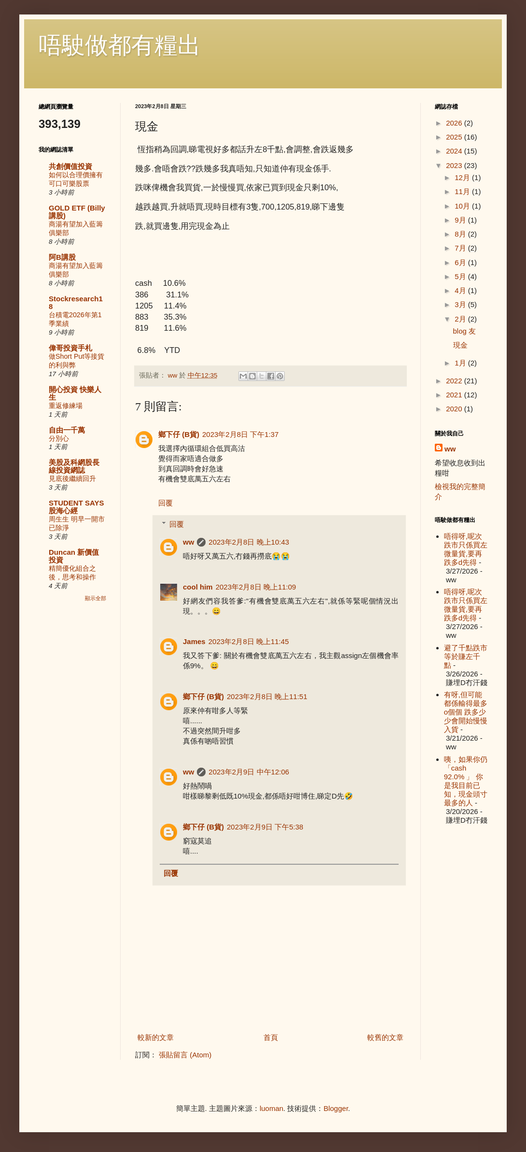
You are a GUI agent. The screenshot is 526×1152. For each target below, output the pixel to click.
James (194, 641)
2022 (455, 381)
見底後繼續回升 (72, 478)
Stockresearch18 (76, 302)
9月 (461, 220)
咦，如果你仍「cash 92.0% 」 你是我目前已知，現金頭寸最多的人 (465, 781)
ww (188, 542)
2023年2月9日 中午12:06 (248, 772)
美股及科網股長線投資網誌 (74, 466)
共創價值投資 (70, 166)
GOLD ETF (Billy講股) (77, 212)
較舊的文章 (385, 1037)
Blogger (335, 1108)
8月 (461, 234)
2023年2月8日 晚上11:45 (248, 641)
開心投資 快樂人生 (75, 393)
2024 (455, 151)
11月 (463, 191)
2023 (455, 165)
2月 (461, 319)
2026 (455, 123)
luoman (271, 1108)
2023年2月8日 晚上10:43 (248, 542)
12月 (463, 177)
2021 (455, 395)
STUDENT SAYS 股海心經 (76, 507)
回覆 (165, 503)
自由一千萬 (67, 430)
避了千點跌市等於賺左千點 (465, 656)
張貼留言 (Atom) (185, 1055)
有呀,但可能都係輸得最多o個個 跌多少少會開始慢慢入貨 (465, 711)
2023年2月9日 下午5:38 (265, 827)
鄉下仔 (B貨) (178, 434)
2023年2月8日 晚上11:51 (267, 696)
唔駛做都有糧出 (120, 45)
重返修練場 (66, 405)
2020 (455, 409)
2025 (455, 137)
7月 (461, 248)
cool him (198, 587)
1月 (461, 363)
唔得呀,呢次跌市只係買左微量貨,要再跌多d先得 (465, 549)
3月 (461, 304)
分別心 (59, 438)
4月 (461, 290)
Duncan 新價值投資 (74, 556)
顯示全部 (95, 598)
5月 (461, 276)
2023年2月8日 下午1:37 (240, 434)
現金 (460, 345)
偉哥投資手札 (70, 348)
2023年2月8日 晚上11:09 (256, 587)
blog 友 (464, 331)
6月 (461, 262)
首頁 (270, 1037)
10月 (463, 206)
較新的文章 (156, 1037)
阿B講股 (62, 257)
